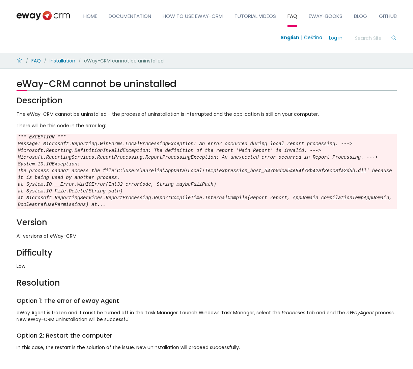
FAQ (292, 16)
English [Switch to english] (290, 37)
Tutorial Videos (255, 16)
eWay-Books (325, 16)
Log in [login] (335, 38)
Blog (360, 16)
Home (90, 16)
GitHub (388, 16)
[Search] (373, 38)
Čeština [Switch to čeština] (313, 37)
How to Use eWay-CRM (193, 16)
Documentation (130, 16)
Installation (62, 60)
